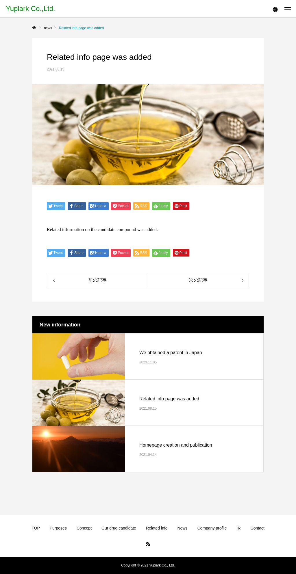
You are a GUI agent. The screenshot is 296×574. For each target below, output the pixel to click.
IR (239, 528)
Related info (157, 528)
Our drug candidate (118, 528)
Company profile (212, 528)
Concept (84, 528)
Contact (257, 528)
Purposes (58, 528)
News (182, 528)
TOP (36, 528)
